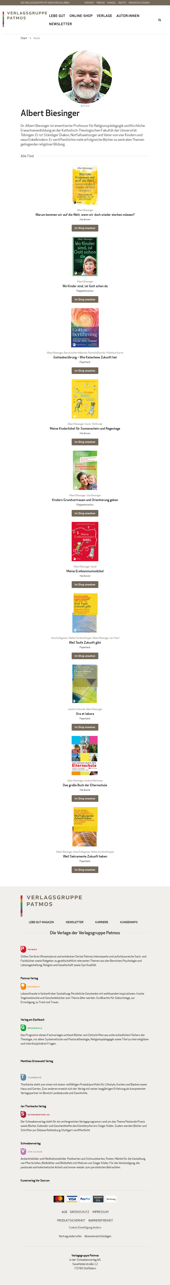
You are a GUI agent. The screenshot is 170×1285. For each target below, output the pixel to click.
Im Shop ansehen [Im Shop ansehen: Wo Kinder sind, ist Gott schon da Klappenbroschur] (85, 299)
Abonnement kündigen (97, 1236)
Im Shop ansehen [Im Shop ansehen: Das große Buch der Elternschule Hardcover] (85, 798)
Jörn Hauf (114, 638)
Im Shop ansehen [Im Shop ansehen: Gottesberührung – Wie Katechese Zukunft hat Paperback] (85, 371)
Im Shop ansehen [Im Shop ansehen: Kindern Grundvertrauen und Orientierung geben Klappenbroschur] (85, 513)
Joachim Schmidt (76, 709)
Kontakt (89, 2)
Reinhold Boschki (97, 352)
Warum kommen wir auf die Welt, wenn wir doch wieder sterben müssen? (85, 215)
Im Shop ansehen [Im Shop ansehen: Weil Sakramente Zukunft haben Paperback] (85, 870)
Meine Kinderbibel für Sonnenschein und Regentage (85, 428)
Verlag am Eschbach (32, 1020)
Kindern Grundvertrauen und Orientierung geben (85, 500)
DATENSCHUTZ (79, 1212)
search (160, 20)
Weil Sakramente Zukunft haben (85, 856)
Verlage (104, 15)
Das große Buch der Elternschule (85, 785)
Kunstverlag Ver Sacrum (35, 1180)
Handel (111, 2)
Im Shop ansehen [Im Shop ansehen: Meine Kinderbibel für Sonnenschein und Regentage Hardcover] (85, 442)
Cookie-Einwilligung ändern (85, 1227)
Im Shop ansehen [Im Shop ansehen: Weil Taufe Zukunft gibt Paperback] (85, 656)
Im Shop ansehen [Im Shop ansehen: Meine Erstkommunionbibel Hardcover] (85, 584)
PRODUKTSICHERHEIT (71, 1220)
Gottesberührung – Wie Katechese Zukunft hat (85, 357)
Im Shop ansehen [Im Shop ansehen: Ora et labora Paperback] (85, 727)
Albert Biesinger (85, 210)
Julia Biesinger (93, 495)
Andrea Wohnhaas (93, 780)
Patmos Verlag (29, 978)
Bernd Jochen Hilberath (75, 352)
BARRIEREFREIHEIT (100, 1220)
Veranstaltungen (139, 2)
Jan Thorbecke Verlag (33, 1106)
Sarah (88, 424)
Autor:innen (128, 15)
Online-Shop (81, 15)
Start (24, 38)
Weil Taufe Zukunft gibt (85, 642)
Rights (122, 2)
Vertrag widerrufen (70, 1236)
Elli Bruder (97, 424)
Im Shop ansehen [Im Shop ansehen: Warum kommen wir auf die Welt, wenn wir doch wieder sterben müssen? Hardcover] (85, 228)
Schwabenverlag (30, 1143)
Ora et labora (85, 714)
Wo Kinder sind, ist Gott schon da (85, 286)
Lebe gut (57, 15)
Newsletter (60, 24)
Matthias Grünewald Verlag (37, 1061)
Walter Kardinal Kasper (80, 638)
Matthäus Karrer (114, 352)
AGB (64, 1212)
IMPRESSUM (100, 1212)
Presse (101, 2)
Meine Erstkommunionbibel (85, 571)
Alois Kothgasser (59, 638)
